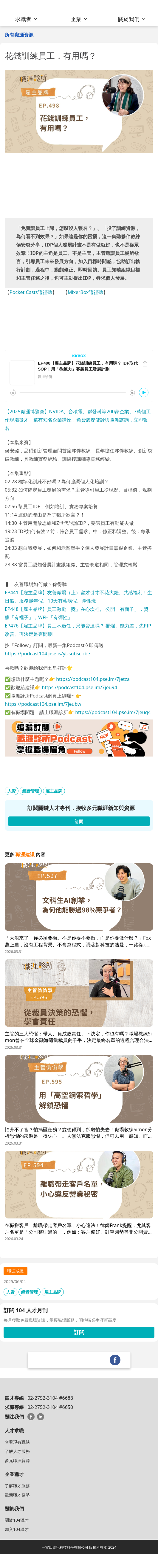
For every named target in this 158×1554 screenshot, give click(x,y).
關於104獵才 (17, 1520)
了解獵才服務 (17, 1485)
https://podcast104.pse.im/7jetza (93, 679)
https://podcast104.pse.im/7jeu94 (79, 687)
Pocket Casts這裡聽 (31, 292)
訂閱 (79, 1332)
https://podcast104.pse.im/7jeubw (43, 704)
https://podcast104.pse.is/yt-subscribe (47, 653)
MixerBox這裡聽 (85, 292)
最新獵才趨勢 (17, 1495)
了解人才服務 (17, 1451)
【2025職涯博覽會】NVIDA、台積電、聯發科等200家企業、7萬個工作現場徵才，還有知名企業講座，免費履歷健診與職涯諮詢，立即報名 (78, 419)
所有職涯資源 (19, 34)
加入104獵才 (17, 1529)
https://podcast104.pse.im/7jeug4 (113, 712)
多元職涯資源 (17, 1460)
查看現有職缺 (17, 1442)
